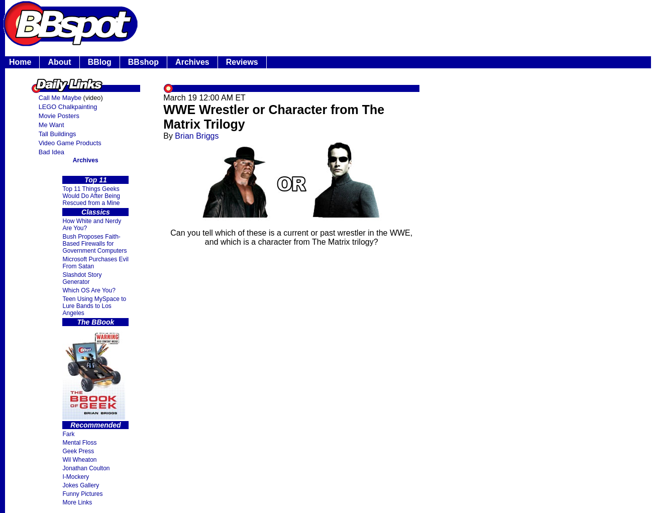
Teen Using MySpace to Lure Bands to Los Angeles (94, 306)
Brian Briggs (197, 136)
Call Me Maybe (60, 97)
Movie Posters (59, 116)
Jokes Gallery (80, 485)
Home (20, 62)
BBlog (100, 62)
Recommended (95, 425)
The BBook (96, 322)
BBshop (143, 62)
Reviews (242, 62)
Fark (68, 434)
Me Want (51, 125)
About (59, 62)
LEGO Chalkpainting (68, 107)
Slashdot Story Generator (81, 278)
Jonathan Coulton (86, 468)
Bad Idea (51, 152)
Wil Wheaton (79, 459)
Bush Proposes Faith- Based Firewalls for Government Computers (94, 243)
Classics (95, 212)
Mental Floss (79, 442)
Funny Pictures (82, 493)
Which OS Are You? (88, 290)
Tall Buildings (57, 134)
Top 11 (95, 180)
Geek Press (78, 451)
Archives (192, 62)
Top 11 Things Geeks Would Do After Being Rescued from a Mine (91, 196)
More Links (77, 502)
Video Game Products (70, 143)
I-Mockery (75, 476)
